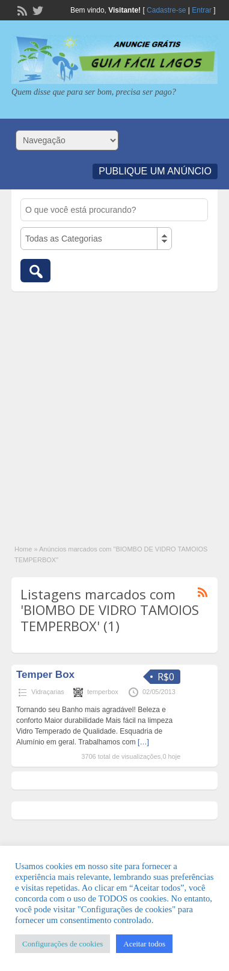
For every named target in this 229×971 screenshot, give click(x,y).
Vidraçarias (47, 691)
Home (23, 549)
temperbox (102, 691)
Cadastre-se (166, 10)
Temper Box (45, 674)
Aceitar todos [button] (144, 943)
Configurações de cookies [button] (62, 943)
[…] (143, 742)
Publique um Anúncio (155, 171)
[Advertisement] (114, 411)
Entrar (202, 10)
